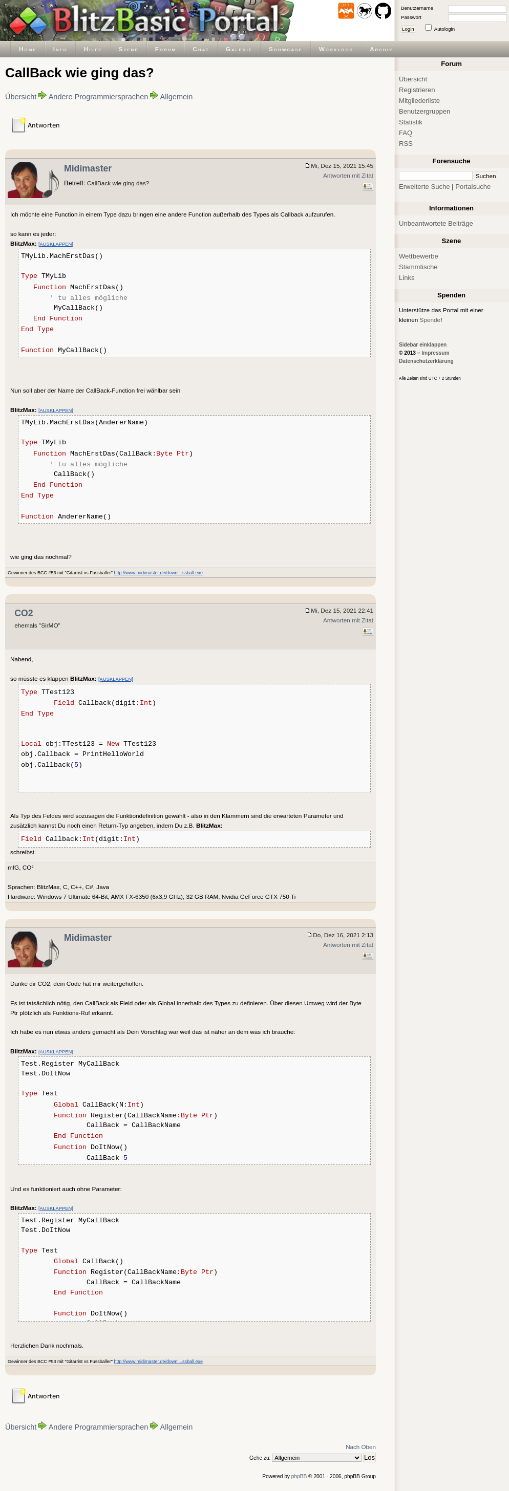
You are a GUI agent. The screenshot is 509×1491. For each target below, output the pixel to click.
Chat (201, 49)
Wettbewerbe (418, 256)
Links (407, 278)
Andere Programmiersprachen (99, 97)
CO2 (23, 613)
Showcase (286, 49)
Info (60, 49)
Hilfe (93, 49)
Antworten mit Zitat (348, 175)
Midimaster (88, 168)
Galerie (239, 49)
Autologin (444, 29)
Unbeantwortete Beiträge (436, 223)
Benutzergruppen (424, 111)
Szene (129, 49)
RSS (406, 143)
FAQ (405, 133)
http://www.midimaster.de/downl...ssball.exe (158, 572)
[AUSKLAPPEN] (55, 244)
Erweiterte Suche (424, 186)
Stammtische (418, 267)
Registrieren (417, 90)
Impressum (435, 353)
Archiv (381, 49)
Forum (166, 49)
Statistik (410, 122)
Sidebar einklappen (423, 345)
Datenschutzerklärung (426, 361)
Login (408, 29)
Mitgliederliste (419, 100)
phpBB (299, 1476)
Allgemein (176, 97)
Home (28, 49)
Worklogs (336, 49)
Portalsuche (473, 186)
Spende (430, 319)
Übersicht (20, 97)
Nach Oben (361, 1446)
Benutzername (417, 8)
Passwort (411, 17)
